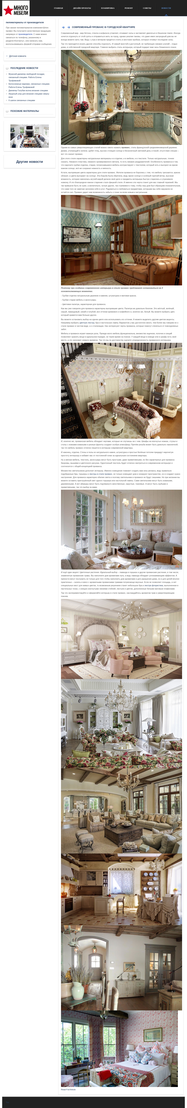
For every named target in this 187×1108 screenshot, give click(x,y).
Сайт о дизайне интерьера (25, 10)
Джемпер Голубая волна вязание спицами (28, 90)
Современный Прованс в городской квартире (103, 27)
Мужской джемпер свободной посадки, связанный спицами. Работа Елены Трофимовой (27, 77)
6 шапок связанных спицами (22, 100)
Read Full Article (68, 1089)
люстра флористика (153, 585)
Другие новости (29, 162)
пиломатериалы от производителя (25, 22)
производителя (25, 34)
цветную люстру (86, 323)
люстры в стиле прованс (100, 474)
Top (7, 1102)
